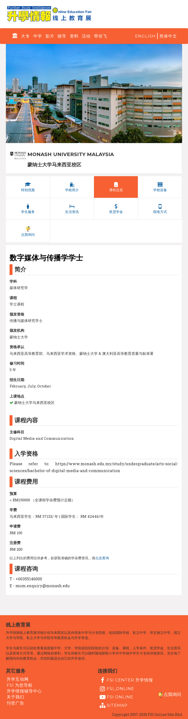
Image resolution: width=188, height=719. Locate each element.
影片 (50, 36)
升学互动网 (18, 679)
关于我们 (15, 696)
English (145, 36)
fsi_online (116, 689)
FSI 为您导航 (20, 685)
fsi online (115, 697)
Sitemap (113, 705)
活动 (86, 36)
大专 (25, 36)
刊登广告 (15, 702)
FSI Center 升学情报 (125, 680)
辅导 (62, 36)
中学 (37, 36)
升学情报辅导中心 (24, 691)
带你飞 (100, 36)
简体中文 (168, 36)
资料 (74, 36)
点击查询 (102, 558)
